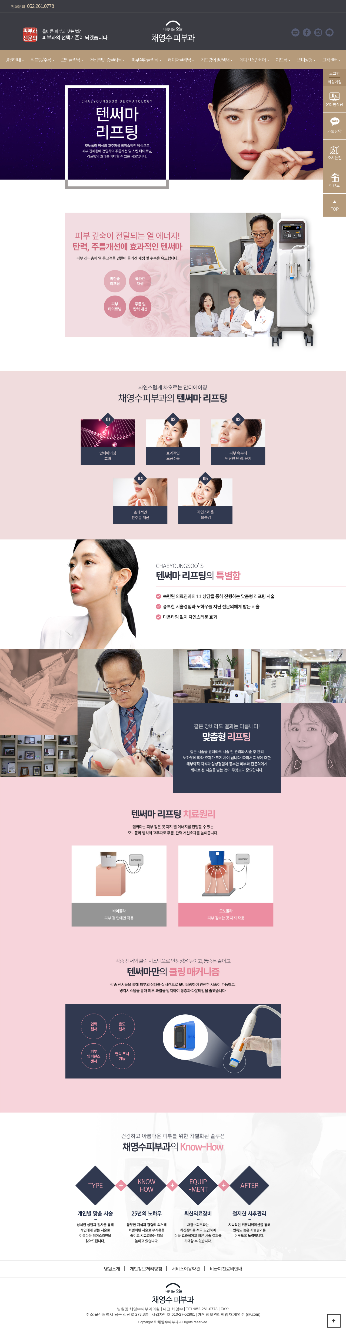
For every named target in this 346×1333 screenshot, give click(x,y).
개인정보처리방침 (146, 1268)
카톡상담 (335, 124)
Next (117, 32)
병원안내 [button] (14, 59)
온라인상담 (334, 99)
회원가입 (335, 81)
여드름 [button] (283, 59)
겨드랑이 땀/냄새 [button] (217, 59)
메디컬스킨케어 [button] (254, 59)
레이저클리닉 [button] (181, 59)
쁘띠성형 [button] (306, 59)
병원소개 (112, 1268)
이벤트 (334, 180)
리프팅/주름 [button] (42, 59)
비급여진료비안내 (226, 1268)
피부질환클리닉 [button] (146, 59)
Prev (12, 32)
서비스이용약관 (186, 1268)
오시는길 (335, 153)
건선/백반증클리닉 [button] (107, 59)
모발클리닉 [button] (72, 59)
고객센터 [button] (331, 59)
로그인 (334, 73)
